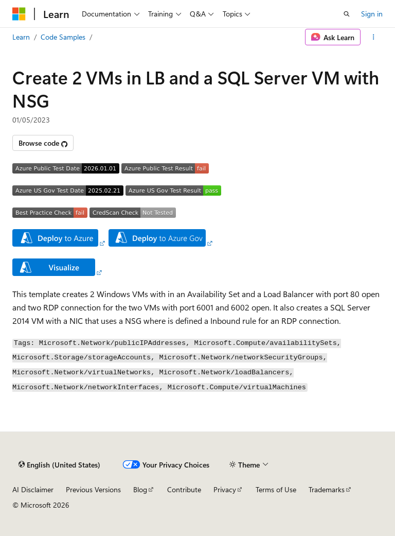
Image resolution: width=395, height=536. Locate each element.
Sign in (372, 14)
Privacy (224, 489)
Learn (21, 37)
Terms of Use (276, 489)
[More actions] (374, 37)
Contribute (184, 489)
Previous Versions (93, 489)
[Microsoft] (19, 14)
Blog (140, 489)
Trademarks (327, 489)
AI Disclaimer (32, 489)
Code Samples (63, 37)
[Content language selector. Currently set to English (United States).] (59, 465)
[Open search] (346, 14)
